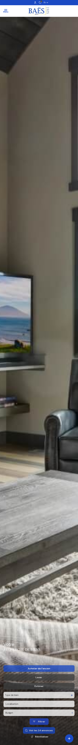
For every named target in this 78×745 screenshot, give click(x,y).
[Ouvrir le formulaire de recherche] (39, 737)
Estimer (39, 701)
